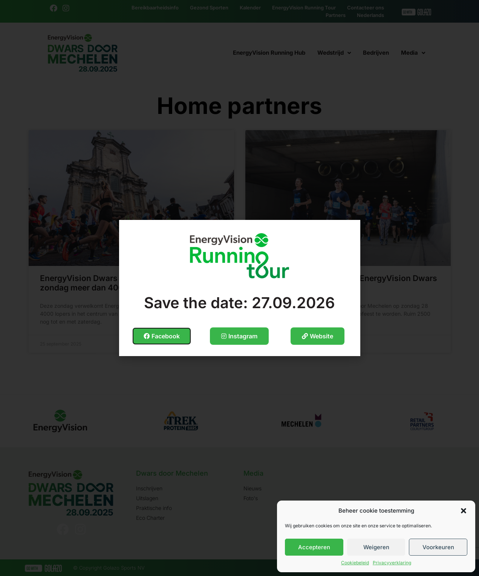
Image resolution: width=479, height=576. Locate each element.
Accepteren (314, 547)
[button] (463, 511)
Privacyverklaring (392, 562)
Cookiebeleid (355, 562)
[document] (239, 288)
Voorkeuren (438, 547)
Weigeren (376, 547)
